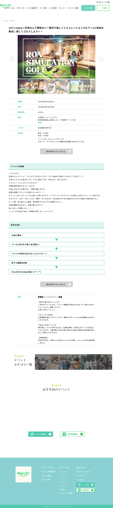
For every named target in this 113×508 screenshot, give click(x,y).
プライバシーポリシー (84, 472)
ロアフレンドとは (47, 467)
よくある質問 (53, 8)
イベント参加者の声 (31, 8)
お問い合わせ (80, 467)
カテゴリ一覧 (20, 8)
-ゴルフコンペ (63, 475)
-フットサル (63, 486)
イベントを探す (88, 8)
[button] (101, 59)
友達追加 (104, 8)
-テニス (61, 479)
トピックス (62, 8)
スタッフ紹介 (43, 8)
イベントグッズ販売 (72, 8)
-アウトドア (63, 472)
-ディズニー (63, 482)
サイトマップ (80, 476)
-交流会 (61, 490)
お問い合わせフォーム (46, 309)
